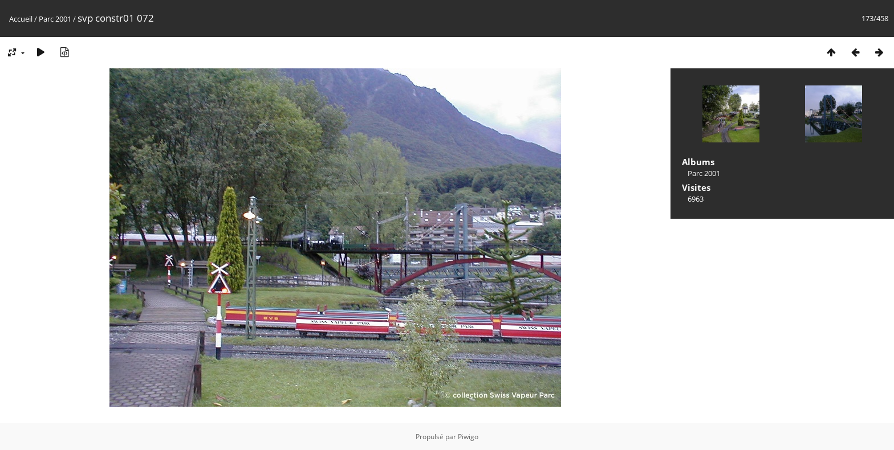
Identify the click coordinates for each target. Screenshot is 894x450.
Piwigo (468, 436)
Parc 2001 (55, 19)
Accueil (20, 19)
